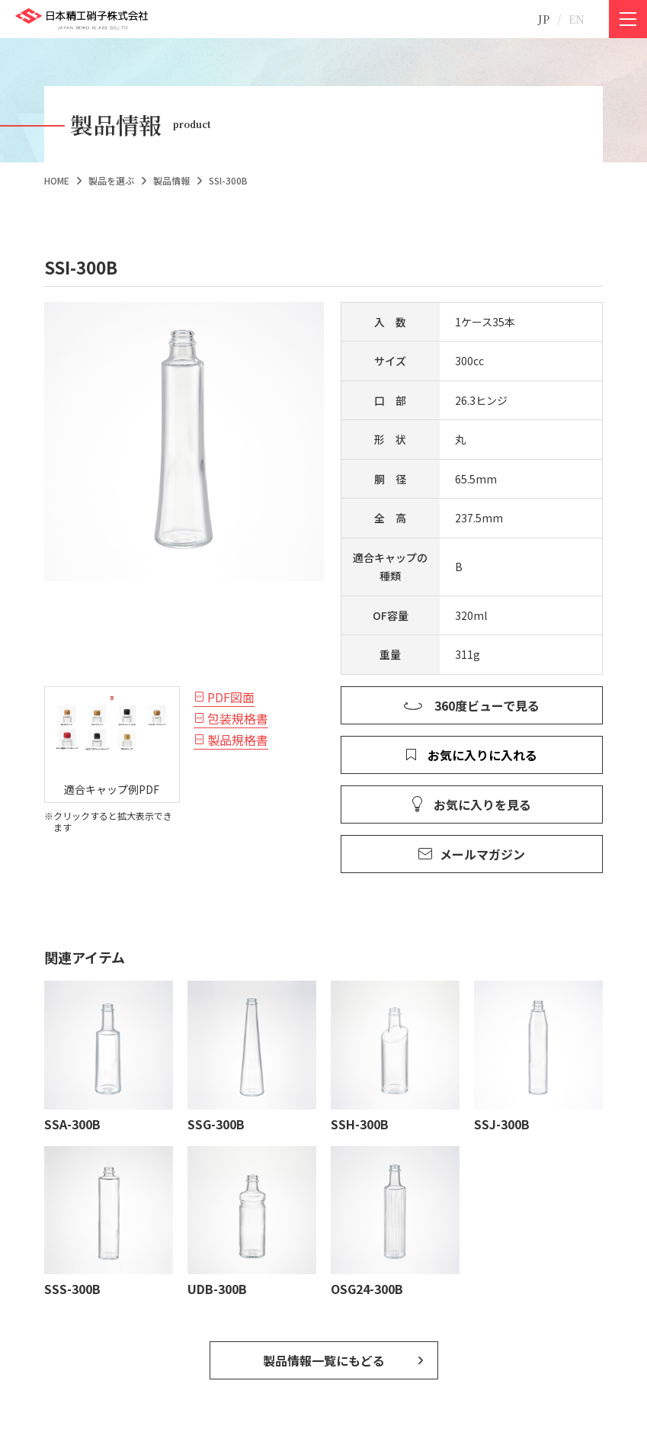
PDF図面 (231, 697)
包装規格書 (237, 718)
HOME (56, 180)
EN (577, 19)
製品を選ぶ (111, 180)
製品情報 (171, 180)
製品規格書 (237, 740)
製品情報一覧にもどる (324, 1360)
